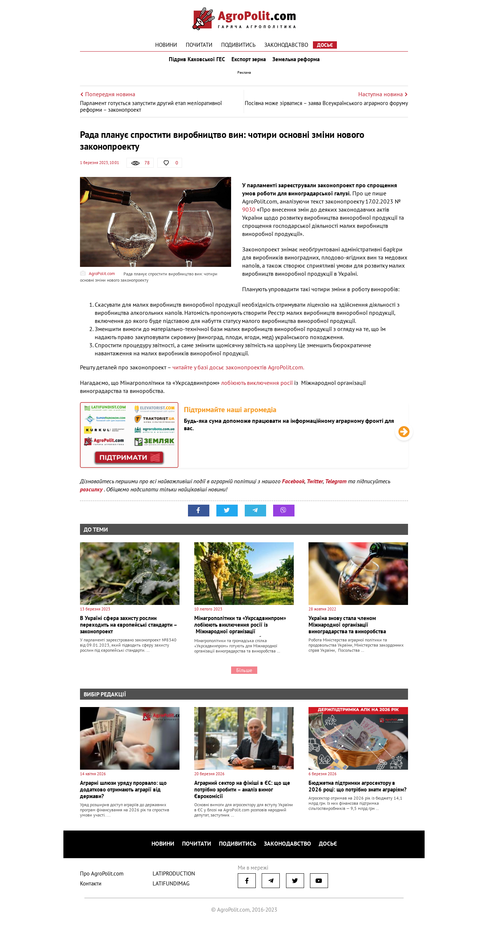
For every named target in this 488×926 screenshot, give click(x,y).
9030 (249, 214)
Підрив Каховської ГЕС (195, 62)
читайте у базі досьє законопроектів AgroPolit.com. (238, 372)
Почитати (199, 44)
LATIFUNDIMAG (171, 885)
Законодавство (286, 44)
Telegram (335, 486)
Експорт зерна (248, 62)
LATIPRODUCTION (174, 875)
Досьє (325, 45)
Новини (166, 44)
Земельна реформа (298, 62)
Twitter (315, 486)
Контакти (90, 885)
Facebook (293, 486)
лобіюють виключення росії (257, 387)
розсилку (92, 494)
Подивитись (238, 44)
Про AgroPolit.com (101, 875)
